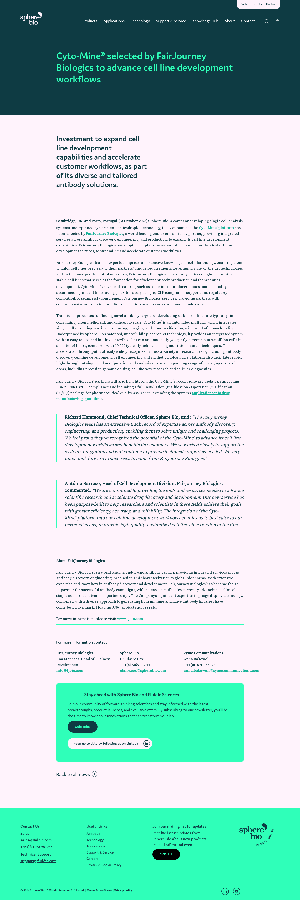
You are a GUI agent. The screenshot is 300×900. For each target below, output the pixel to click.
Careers (92, 858)
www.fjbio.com (130, 618)
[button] (83, 727)
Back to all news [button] (73, 774)
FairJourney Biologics (104, 233)
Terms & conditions (100, 890)
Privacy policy (123, 890)
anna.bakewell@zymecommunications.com (221, 670)
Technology (95, 840)
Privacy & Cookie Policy (104, 864)
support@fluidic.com (38, 861)
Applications (95, 846)
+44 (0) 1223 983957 (36, 847)
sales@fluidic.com (36, 840)
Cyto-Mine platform (216, 227)
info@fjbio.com (69, 670)
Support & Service (100, 852)
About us (93, 833)
